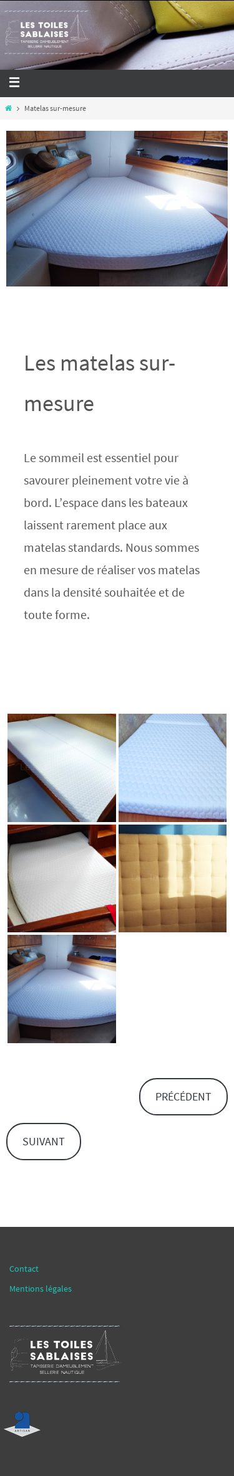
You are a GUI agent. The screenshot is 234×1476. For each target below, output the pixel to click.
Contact (24, 1268)
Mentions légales (40, 1288)
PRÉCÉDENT (183, 1096)
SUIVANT (43, 1141)
